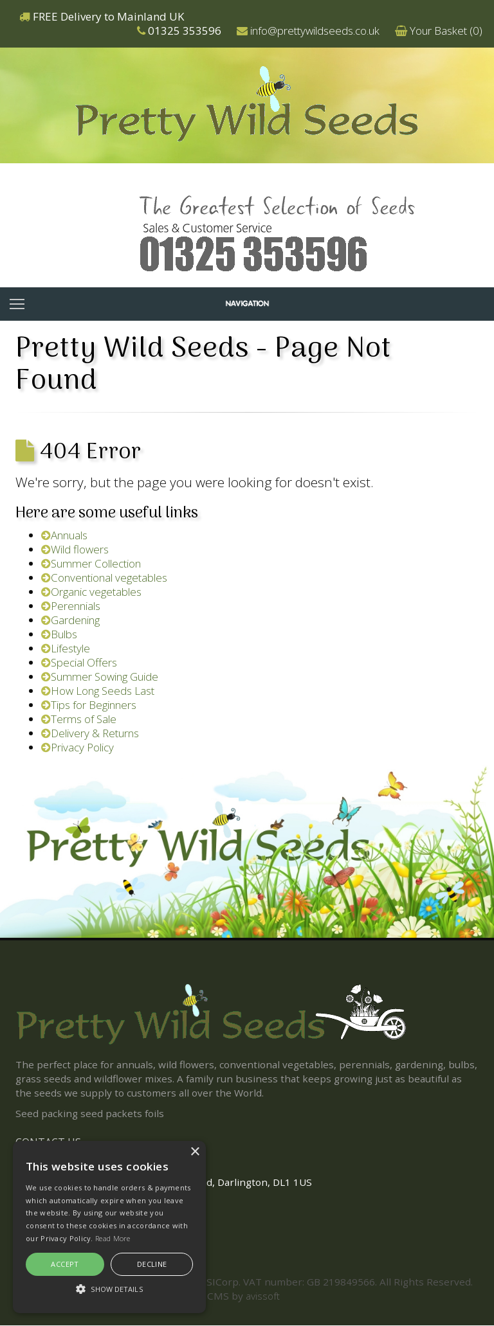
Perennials (70, 605)
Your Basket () (446, 30)
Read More (113, 1238)
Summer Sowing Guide (99, 676)
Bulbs (59, 634)
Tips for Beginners (88, 704)
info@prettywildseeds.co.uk (315, 30)
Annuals (64, 535)
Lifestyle (65, 648)
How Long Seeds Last (97, 690)
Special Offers (79, 662)
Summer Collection (91, 563)
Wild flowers (75, 549)
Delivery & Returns (90, 733)
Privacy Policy (77, 747)
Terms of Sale (78, 719)
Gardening (70, 620)
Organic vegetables (91, 591)
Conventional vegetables (104, 577)
